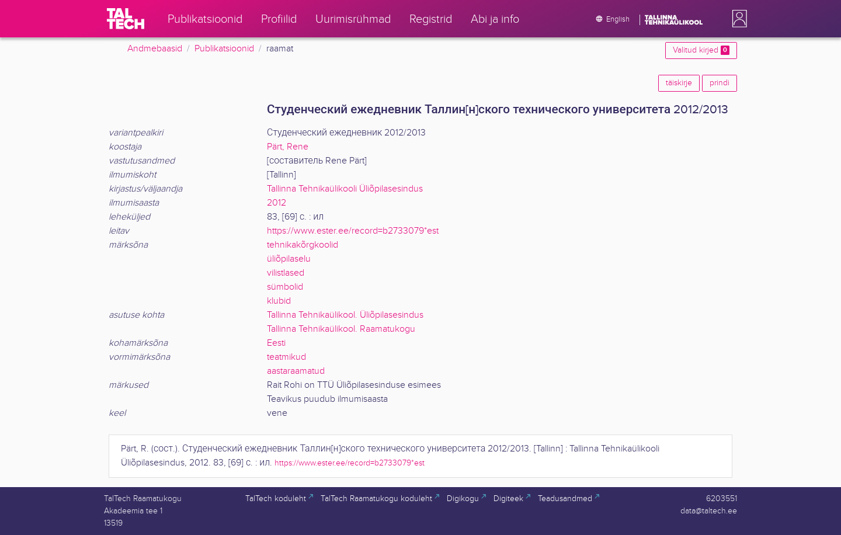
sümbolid (285, 287)
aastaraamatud (296, 371)
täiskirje (679, 83)
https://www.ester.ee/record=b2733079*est (353, 231)
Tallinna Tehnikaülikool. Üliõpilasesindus (345, 315)
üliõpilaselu (289, 259)
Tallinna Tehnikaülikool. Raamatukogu (341, 329)
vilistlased (285, 273)
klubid (279, 301)
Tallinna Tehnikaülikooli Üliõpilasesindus (345, 188)
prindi (719, 83)
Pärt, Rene (287, 146)
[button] (737, 18)
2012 (276, 203)
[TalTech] (125, 19)
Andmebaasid (154, 48)
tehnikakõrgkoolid (302, 245)
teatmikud (286, 357)
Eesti (276, 343)
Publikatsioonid (224, 48)
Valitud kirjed (701, 50)
